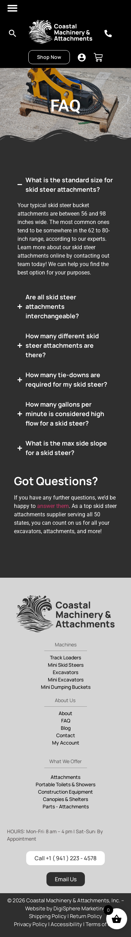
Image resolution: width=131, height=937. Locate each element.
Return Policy (86, 916)
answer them (53, 506)
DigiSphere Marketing (79, 908)
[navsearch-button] (13, 35)
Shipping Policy (47, 916)
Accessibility (66, 924)
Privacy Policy (30, 924)
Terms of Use (101, 924)
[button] (13, 8)
